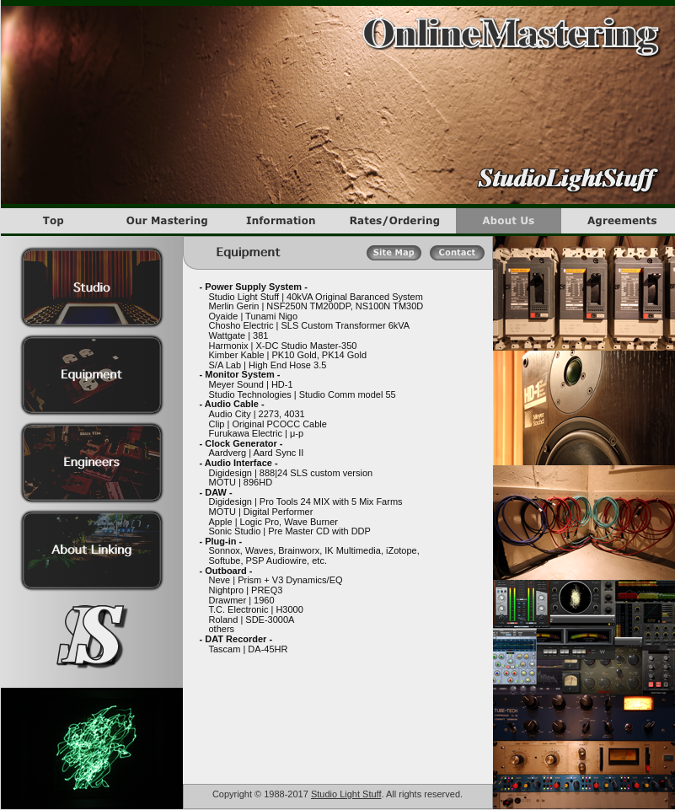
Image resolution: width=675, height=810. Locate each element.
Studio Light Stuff (346, 794)
